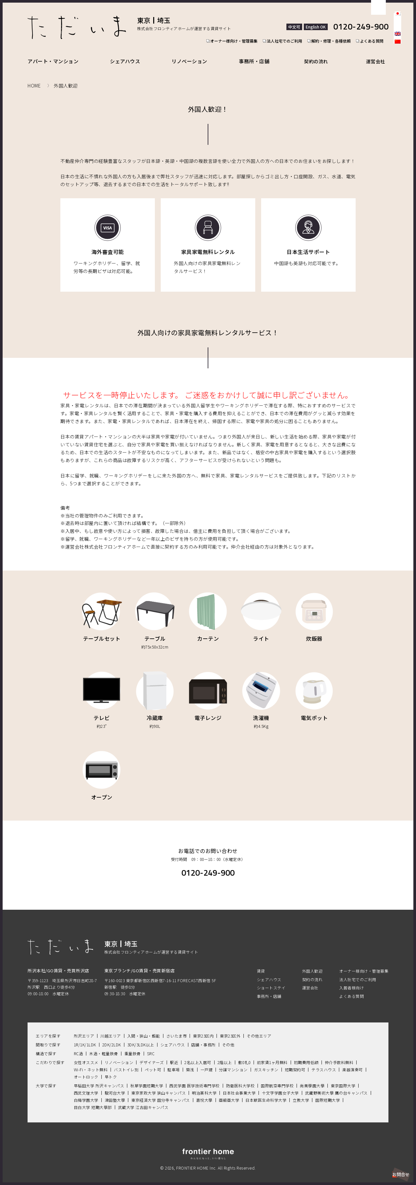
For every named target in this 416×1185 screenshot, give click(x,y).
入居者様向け (351, 980)
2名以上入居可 (197, 1055)
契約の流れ (322, 53)
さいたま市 (176, 1028)
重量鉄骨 (132, 1046)
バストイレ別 (126, 1062)
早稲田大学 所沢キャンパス (99, 1078)
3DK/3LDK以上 (140, 1037)
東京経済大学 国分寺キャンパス (160, 1092)
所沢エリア (84, 1028)
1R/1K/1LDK (85, 1037)
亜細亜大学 (229, 1092)
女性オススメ (86, 1055)
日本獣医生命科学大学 (265, 1092)
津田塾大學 (115, 1092)
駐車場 (173, 1062)
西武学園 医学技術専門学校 (194, 1078)
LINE (398, 80)
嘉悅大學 (204, 1092)
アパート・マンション (53, 53)
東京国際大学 (343, 1078)
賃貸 (261, 963)
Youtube (398, 91)
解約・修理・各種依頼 (334, 28)
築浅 (190, 1062)
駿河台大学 (115, 1085)
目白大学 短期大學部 (93, 1099)
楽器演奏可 (352, 1062)
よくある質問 (376, 28)
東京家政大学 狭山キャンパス (158, 1085)
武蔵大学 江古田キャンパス (143, 1099)
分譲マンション (233, 1062)
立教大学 (301, 1092)
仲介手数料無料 (339, 1055)
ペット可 (153, 1062)
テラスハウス (323, 1062)
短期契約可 (295, 1062)
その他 (228, 1037)
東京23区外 (230, 1028)
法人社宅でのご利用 (285, 28)
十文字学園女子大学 (280, 1085)
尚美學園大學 (312, 1078)
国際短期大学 (327, 1092)
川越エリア (110, 1028)
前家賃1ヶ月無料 (272, 1055)
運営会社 (378, 53)
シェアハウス (127, 53)
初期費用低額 (306, 1055)
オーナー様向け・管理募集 (233, 28)
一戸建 (206, 1062)
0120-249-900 (360, 19)
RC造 (78, 1046)
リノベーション (194, 53)
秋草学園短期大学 (146, 1078)
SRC (151, 1046)
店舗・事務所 (203, 1037)
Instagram (398, 69)
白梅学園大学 (86, 1092)
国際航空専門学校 (277, 1078)
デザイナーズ (151, 1055)
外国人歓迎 (312, 963)
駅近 (174, 1055)
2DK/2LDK (111, 1037)
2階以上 (225, 1055)
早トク (111, 1069)
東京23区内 (203, 1028)
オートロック (86, 1069)
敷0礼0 (244, 1055)
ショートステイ (271, 980)
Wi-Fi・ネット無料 (91, 1062)
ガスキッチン (266, 1062)
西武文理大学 (86, 1085)
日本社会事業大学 (239, 1085)
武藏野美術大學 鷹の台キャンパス (336, 1085)
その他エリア (259, 1028)
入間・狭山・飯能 (143, 1028)
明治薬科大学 (204, 1085)
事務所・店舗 (260, 53)
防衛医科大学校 (240, 1078)
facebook (398, 58)
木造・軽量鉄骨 (103, 1046)
